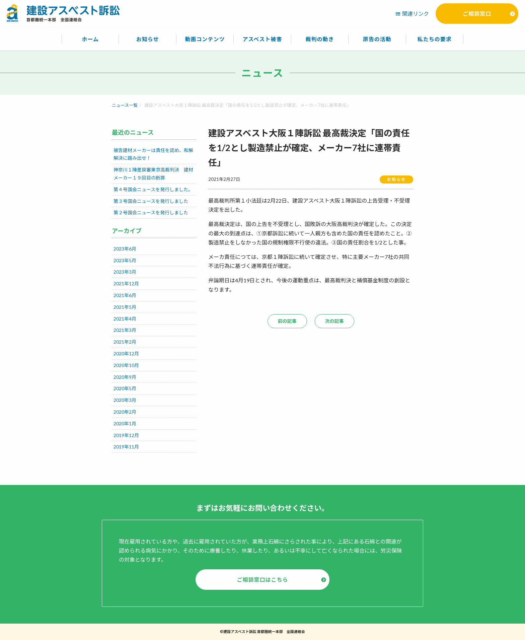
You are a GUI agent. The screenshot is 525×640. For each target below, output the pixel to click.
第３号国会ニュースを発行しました (151, 201)
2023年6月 (125, 249)
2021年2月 (125, 342)
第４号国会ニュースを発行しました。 (153, 189)
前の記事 (287, 321)
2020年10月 (126, 365)
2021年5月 (125, 307)
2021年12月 (126, 283)
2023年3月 (125, 272)
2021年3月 (125, 330)
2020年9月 (125, 377)
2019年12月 (126, 435)
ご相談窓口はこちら (262, 579)
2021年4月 (125, 319)
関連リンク (415, 13)
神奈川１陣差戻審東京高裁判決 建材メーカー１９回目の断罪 (153, 174)
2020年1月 (125, 423)
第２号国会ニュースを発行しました (151, 212)
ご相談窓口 (477, 13)
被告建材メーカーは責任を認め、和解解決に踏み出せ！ (153, 154)
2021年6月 (125, 295)
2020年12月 (126, 353)
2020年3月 (125, 400)
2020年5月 (125, 388)
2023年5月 (125, 260)
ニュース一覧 (125, 105)
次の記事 (334, 321)
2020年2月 (125, 412)
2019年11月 (126, 446)
